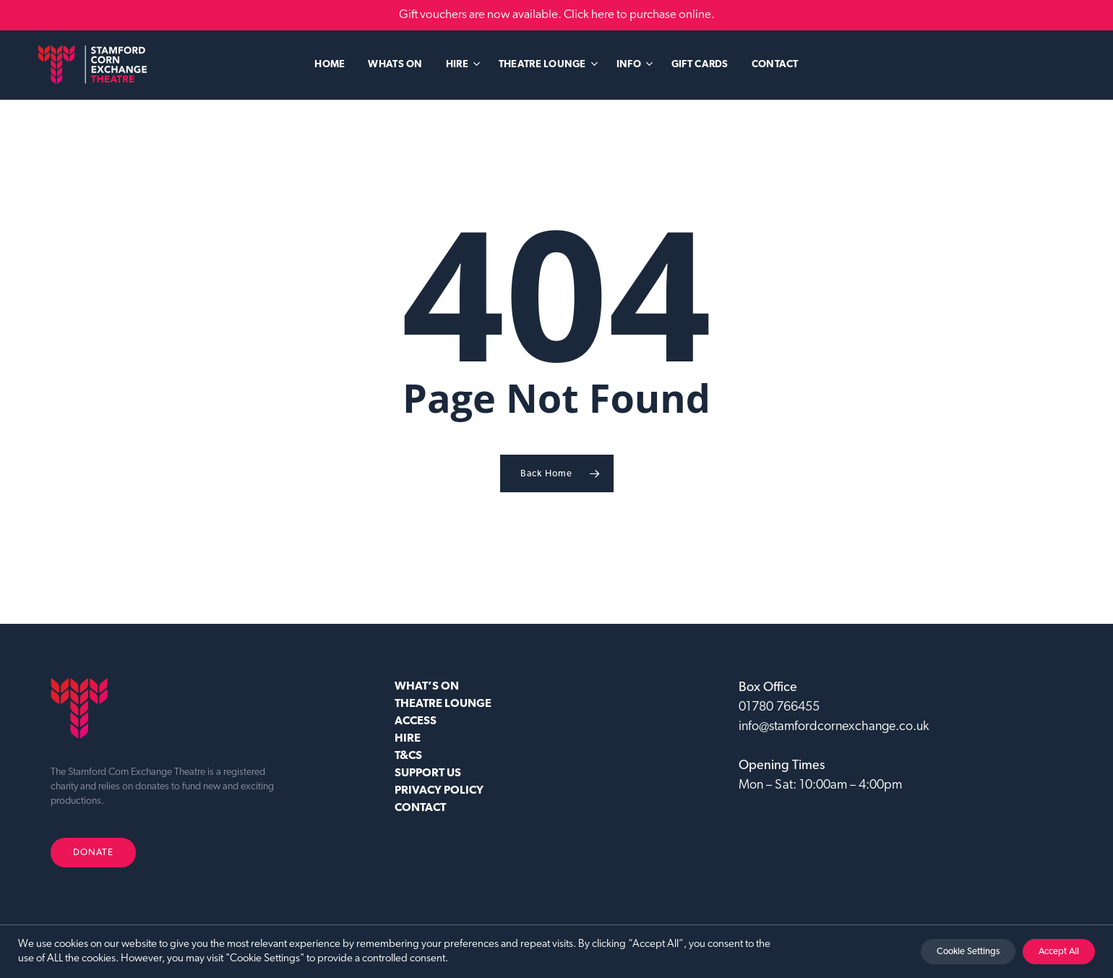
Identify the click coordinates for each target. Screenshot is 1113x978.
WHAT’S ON (427, 686)
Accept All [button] (1059, 951)
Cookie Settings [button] (968, 951)
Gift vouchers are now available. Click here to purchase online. (557, 15)
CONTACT (420, 808)
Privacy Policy (439, 791)
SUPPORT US (428, 773)
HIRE (408, 739)
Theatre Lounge (443, 704)
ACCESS (416, 721)
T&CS (408, 756)
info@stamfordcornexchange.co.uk (834, 727)
